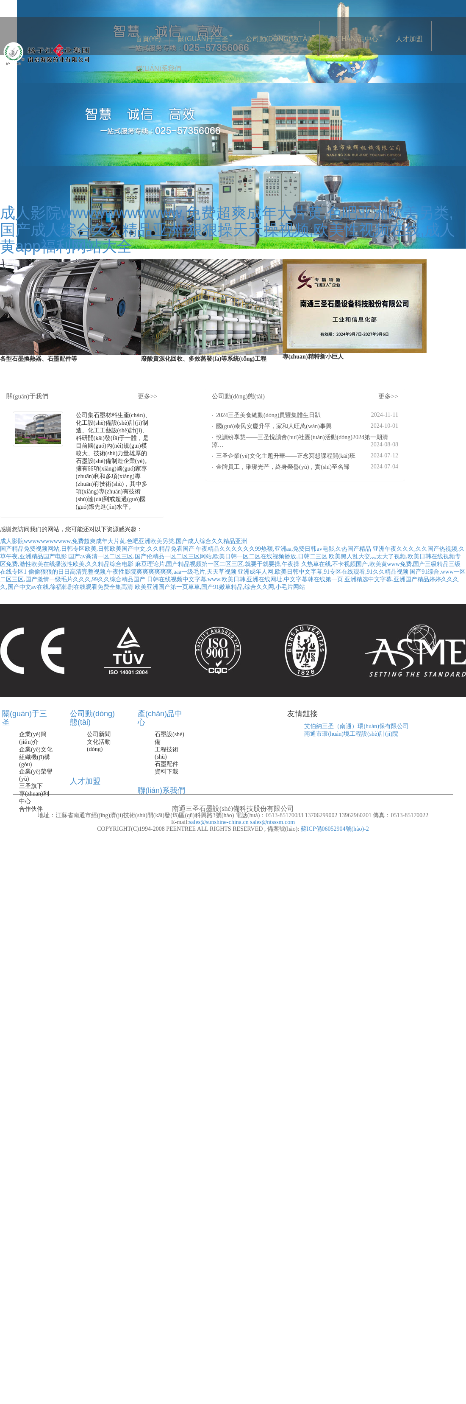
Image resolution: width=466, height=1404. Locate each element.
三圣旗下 (31, 786)
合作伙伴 (31, 809)
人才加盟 (409, 38)
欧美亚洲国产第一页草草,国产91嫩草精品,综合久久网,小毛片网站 (220, 587)
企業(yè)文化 (36, 749)
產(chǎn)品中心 (353, 38)
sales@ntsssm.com (272, 822)
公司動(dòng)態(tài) (278, 38)
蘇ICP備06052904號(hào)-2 (334, 829)
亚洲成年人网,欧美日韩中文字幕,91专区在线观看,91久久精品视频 (323, 572)
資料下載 (166, 771)
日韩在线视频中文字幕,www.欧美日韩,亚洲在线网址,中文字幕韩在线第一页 (245, 579)
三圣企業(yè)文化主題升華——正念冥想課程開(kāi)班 (285, 456)
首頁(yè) (148, 38)
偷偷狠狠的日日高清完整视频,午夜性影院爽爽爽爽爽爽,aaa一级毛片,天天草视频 (132, 572)
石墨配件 (166, 764)
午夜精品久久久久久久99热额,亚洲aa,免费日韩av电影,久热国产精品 (283, 549)
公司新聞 (99, 734)
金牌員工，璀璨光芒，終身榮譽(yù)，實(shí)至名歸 (283, 467)
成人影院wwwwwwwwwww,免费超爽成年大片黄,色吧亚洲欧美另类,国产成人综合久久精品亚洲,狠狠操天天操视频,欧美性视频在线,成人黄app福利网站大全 (227, 229)
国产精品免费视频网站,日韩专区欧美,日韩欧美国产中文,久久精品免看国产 (97, 549)
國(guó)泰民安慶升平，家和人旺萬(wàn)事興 (274, 426)
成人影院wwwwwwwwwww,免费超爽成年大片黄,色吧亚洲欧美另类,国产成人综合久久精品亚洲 (123, 541)
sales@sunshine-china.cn (219, 822)
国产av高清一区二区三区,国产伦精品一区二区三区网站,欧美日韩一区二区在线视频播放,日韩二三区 (197, 556)
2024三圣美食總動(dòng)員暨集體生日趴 (268, 415)
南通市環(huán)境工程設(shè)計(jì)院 (351, 734)
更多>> (148, 396)
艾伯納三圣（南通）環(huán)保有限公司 (356, 726)
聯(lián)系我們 (158, 68)
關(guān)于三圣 (203, 38)
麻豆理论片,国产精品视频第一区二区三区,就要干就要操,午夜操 (217, 564)
